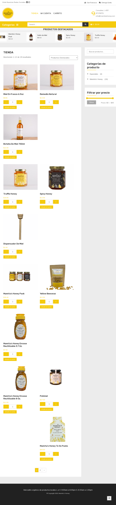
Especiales (94, 74)
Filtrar (91, 102)
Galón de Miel (45, 35)
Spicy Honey (73, 35)
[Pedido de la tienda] (63, 57)
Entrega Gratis (105, 2)
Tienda (34, 13)
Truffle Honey (103, 35)
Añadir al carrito (10, 107)
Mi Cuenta (46, 13)
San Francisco (90, 2)
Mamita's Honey (96, 79)
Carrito (57, 13)
